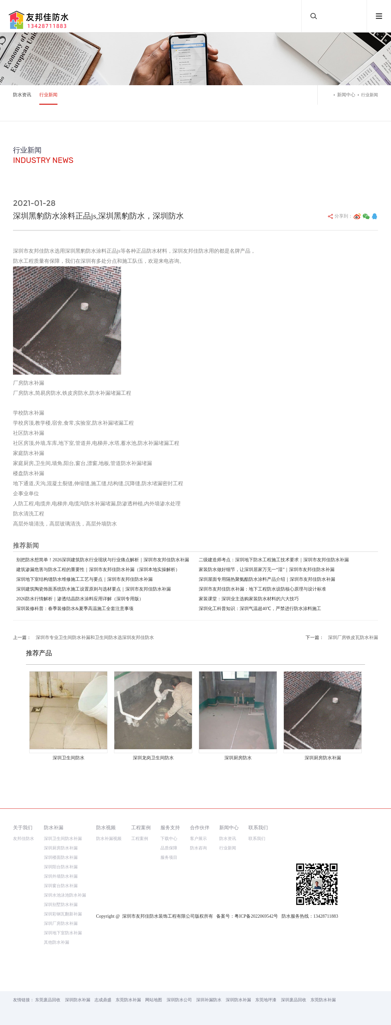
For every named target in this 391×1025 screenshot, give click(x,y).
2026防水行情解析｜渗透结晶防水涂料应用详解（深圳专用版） (80, 598)
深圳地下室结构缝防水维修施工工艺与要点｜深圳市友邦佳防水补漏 (84, 579)
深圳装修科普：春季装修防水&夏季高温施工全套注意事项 (74, 608)
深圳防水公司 (179, 999)
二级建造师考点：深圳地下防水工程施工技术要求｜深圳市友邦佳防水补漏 (274, 559)
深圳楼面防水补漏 (61, 857)
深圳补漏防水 (208, 999)
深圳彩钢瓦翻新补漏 (63, 914)
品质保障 (168, 847)
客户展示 (198, 838)
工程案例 (141, 827)
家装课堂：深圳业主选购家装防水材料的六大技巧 (249, 598)
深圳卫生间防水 (68, 757)
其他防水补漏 (56, 942)
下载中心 (168, 838)
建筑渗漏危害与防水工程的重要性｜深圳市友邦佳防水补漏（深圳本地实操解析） (98, 569)
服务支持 (170, 827)
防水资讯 (22, 94)
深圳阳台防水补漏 (61, 866)
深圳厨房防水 (238, 757)
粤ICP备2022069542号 (256, 916)
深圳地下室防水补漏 (63, 932)
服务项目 (168, 857)
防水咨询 (198, 847)
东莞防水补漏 (128, 999)
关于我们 (22, 827)
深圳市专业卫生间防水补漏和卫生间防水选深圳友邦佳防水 (95, 637)
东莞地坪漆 (265, 999)
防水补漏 (53, 827)
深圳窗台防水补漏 (61, 885)
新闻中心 (346, 94)
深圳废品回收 (293, 999)
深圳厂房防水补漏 (61, 923)
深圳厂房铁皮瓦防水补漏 (353, 637)
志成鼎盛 (103, 999)
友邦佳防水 (23, 838)
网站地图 (153, 999)
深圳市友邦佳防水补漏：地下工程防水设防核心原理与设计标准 (262, 589)
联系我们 (258, 827)
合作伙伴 (199, 827)
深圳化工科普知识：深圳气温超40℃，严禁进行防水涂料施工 (260, 608)
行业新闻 (48, 94)
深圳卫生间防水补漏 (63, 838)
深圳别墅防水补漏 (61, 904)
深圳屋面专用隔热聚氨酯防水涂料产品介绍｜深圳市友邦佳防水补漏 (267, 579)
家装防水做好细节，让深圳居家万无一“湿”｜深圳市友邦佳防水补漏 (266, 569)
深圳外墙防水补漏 (61, 876)
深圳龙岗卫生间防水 (153, 757)
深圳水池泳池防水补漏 (65, 895)
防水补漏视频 (108, 838)
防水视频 (106, 827)
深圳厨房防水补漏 (323, 757)
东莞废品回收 (47, 999)
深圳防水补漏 (77, 999)
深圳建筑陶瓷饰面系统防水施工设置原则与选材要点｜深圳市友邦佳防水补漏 (93, 589)
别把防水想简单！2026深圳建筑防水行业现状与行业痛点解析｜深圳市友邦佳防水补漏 (102, 559)
